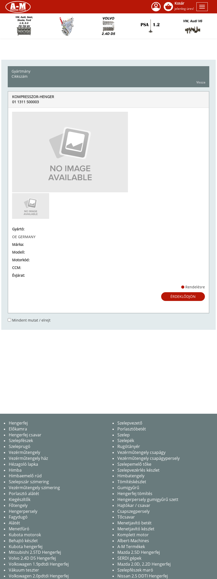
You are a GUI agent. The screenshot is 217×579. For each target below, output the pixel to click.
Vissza (200, 82)
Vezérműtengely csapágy (141, 452)
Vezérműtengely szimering (34, 487)
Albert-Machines (133, 540)
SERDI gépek (129, 558)
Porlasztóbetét (131, 429)
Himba (15, 470)
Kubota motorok (25, 535)
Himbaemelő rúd (25, 476)
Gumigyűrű (128, 487)
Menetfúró (19, 529)
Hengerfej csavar (25, 435)
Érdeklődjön (183, 296)
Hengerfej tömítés (134, 493)
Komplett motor (133, 535)
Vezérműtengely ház (28, 458)
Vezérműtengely (24, 452)
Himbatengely (130, 476)
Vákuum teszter (24, 570)
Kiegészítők (19, 499)
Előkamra (18, 429)
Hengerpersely (23, 511)
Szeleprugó (19, 446)
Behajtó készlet (23, 540)
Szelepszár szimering (29, 482)
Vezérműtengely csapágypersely (148, 458)
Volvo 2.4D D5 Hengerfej (32, 558)
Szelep (123, 435)
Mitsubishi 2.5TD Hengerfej (35, 552)
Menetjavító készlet (135, 529)
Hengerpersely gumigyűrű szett (147, 499)
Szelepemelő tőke (134, 464)
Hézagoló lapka (23, 464)
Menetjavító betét (134, 523)
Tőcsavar (126, 517)
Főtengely (18, 505)
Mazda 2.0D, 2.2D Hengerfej (144, 564)
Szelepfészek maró (135, 570)
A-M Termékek (131, 546)
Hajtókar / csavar (133, 505)
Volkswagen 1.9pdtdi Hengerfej (39, 564)
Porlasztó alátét (24, 493)
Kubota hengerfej (25, 546)
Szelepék (125, 440)
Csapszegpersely (133, 511)
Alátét (14, 523)
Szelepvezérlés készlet (138, 470)
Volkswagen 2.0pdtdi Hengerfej (39, 576)
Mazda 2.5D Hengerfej (138, 552)
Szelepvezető (129, 423)
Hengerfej (18, 423)
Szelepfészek (21, 440)
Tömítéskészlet (131, 482)
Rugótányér (128, 446)
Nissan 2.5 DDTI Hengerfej (142, 576)
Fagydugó (18, 517)
